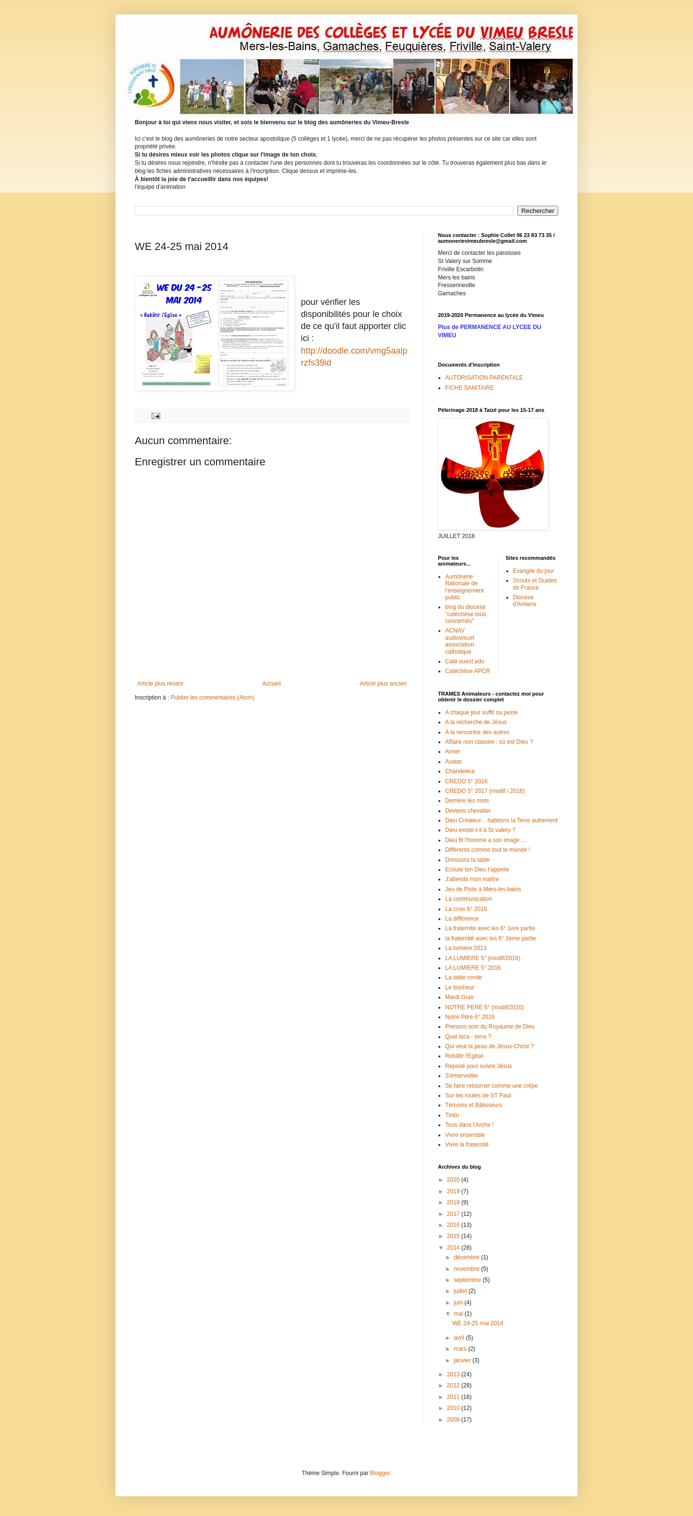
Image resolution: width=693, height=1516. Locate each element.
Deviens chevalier (468, 810)
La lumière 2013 (466, 948)
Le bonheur (460, 987)
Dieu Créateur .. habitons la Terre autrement (501, 820)
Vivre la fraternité (467, 1144)
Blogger (380, 1473)
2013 (454, 1374)
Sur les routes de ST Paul (478, 1095)
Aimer (452, 751)
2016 (454, 1225)
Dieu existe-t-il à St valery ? (480, 830)
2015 (454, 1236)
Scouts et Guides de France (535, 584)
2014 (454, 1247)
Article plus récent (160, 683)
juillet (461, 1291)
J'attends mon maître (472, 879)
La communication (468, 899)
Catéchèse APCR (467, 671)
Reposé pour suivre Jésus (478, 1066)
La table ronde (463, 977)
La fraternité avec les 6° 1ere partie (490, 928)
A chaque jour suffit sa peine (481, 712)
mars (461, 1348)
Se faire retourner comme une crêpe (491, 1085)
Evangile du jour (533, 570)
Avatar (453, 761)
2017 (454, 1214)
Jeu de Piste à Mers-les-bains (483, 889)
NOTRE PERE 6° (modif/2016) (484, 1007)
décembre (467, 1257)
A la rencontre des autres (477, 732)
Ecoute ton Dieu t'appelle (477, 869)
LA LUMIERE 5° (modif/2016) (482, 958)
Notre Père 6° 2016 (470, 1017)
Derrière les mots (467, 800)
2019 (454, 1191)
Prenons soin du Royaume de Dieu (490, 1026)
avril (460, 1337)
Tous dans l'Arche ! (469, 1124)
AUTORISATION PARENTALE (484, 377)
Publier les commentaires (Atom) (213, 697)
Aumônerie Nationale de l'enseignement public (464, 587)
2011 (454, 1397)
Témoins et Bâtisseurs (473, 1105)
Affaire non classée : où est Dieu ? (489, 741)
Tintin (452, 1115)
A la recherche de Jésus (476, 722)
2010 (454, 1408)
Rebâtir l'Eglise (464, 1056)
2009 (454, 1419)
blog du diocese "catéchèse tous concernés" (465, 614)
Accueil (271, 683)
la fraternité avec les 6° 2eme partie (490, 938)
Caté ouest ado (464, 661)
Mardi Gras (459, 997)
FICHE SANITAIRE (469, 387)
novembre (467, 1269)
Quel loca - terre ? (468, 1036)
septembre (468, 1280)
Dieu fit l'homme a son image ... (485, 840)
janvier (463, 1360)
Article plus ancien (383, 683)
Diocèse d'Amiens (525, 600)
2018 (454, 1202)
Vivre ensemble (465, 1135)
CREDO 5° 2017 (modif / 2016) (485, 791)
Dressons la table (467, 860)
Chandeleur (460, 771)
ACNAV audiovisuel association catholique (459, 641)
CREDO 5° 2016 (466, 781)
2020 (454, 1179)
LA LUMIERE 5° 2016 (473, 967)
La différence (461, 918)
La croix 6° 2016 (466, 909)
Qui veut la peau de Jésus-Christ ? (489, 1046)
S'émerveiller (461, 1075)
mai (459, 1313)
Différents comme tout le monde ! (487, 849)
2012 (454, 1385)
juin (459, 1302)
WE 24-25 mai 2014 (477, 1323)
